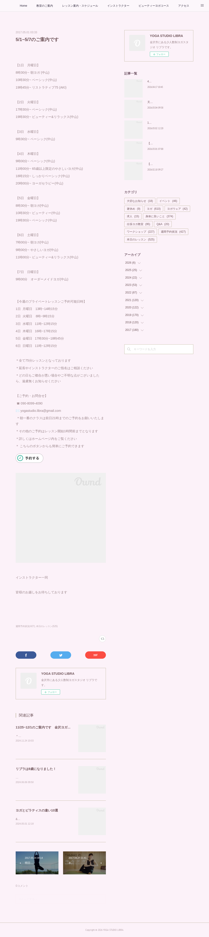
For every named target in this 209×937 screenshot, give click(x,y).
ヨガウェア (177, 208)
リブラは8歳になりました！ (37, 769)
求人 (133, 216)
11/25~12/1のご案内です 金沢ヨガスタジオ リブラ (54, 727)
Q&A (163, 224)
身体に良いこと (159, 216)
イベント (168, 201)
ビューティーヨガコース (154, 5)
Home (23, 5)
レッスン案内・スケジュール (80, 5)
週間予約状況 (173, 231)
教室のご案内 (44, 5)
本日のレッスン (140, 239)
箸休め (133, 208)
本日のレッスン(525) (47, 626)
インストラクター (118, 5)
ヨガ (154, 208)
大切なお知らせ (140, 201)
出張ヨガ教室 (138, 224)
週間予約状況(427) (25, 626)
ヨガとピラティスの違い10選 (37, 810)
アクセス (183, 5)
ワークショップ (140, 231)
